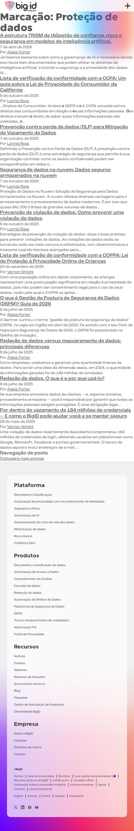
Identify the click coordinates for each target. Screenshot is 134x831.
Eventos (19, 663)
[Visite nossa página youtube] (36, 807)
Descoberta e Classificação (33, 494)
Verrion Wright (20, 272)
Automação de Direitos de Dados (37, 599)
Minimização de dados (30, 529)
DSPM (18, 613)
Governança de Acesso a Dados (36, 572)
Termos (18, 776)
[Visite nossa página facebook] (29, 807)
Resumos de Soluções (29, 677)
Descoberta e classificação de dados (40, 565)
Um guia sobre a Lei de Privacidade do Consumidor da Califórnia (63, 84)
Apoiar (102, 784)
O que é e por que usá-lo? (52, 378)
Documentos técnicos (29, 684)
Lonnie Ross (18, 101)
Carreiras (20, 740)
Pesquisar (21, 697)
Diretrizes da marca (27, 747)
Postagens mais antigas (22, 459)
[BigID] (20, 5)
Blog (17, 690)
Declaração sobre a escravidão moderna (40, 784)
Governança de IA (26, 515)
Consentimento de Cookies (33, 579)
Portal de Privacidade (29, 634)
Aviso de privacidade (41, 776)
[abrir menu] (128, 6)
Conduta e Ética (84, 780)
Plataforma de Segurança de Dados (39, 606)
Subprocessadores (82, 784)
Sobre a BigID (23, 733)
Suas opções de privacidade (92, 776)
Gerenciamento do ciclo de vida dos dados (44, 522)
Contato (19, 754)
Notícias (19, 656)
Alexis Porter (18, 52)
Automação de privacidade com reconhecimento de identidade (59, 501)
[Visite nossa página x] (15, 807)
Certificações (61, 780)
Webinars (20, 670)
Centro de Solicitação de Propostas (39, 704)
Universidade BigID (27, 711)
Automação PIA (25, 627)
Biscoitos (64, 776)
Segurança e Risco (27, 508)
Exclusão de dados (27, 586)
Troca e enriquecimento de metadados (41, 620)
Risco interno (23, 536)
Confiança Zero (24, 543)
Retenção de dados (28, 592)
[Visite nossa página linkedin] (22, 807)
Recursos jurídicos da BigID (31, 780)
